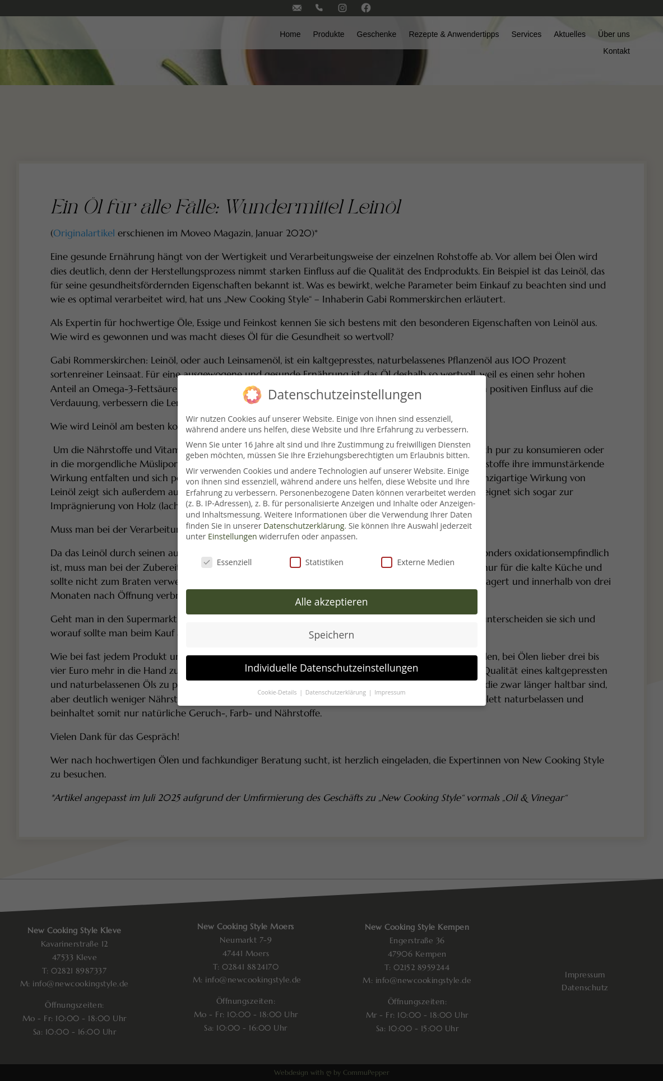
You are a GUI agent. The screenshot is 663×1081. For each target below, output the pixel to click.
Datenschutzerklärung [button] (336, 692)
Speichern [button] (331, 634)
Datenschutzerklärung (303, 525)
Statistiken (317, 562)
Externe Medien (418, 562)
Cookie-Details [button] (277, 692)
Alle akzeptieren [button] (331, 601)
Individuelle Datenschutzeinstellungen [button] (332, 667)
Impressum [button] (389, 692)
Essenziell (226, 562)
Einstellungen (232, 536)
